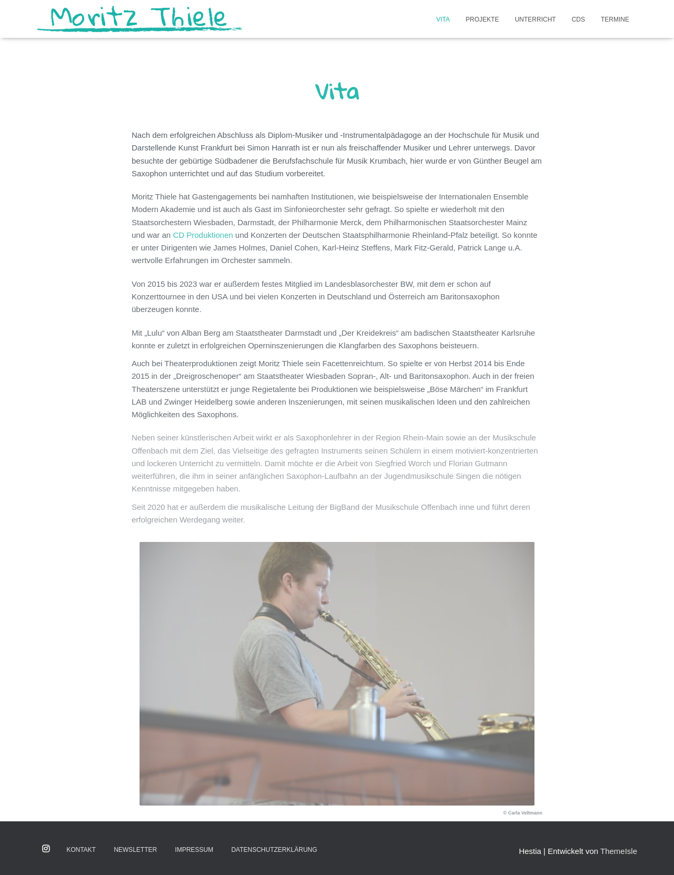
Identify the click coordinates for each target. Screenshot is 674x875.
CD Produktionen (203, 234)
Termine (615, 19)
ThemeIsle (618, 851)
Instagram (46, 849)
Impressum (194, 849)
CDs (578, 19)
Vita (443, 19)
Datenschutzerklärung (274, 849)
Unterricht (535, 19)
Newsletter (135, 849)
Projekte (482, 19)
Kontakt (81, 849)
